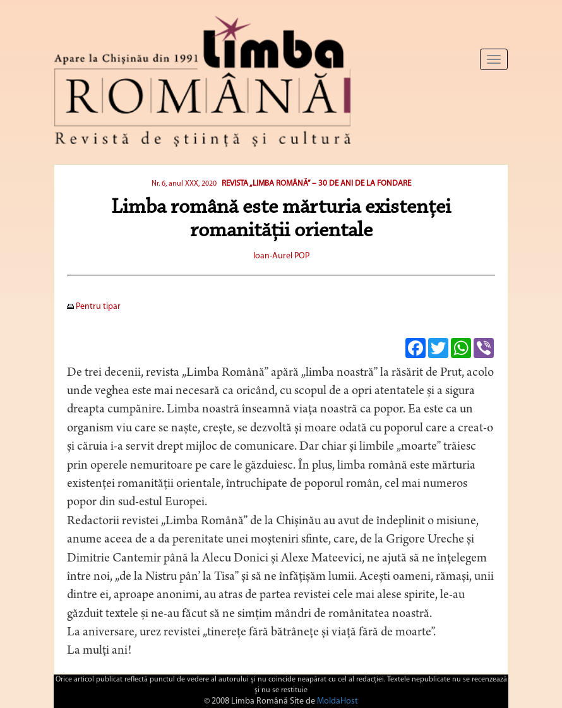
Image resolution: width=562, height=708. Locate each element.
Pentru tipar (94, 306)
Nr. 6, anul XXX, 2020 (184, 184)
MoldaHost (337, 701)
